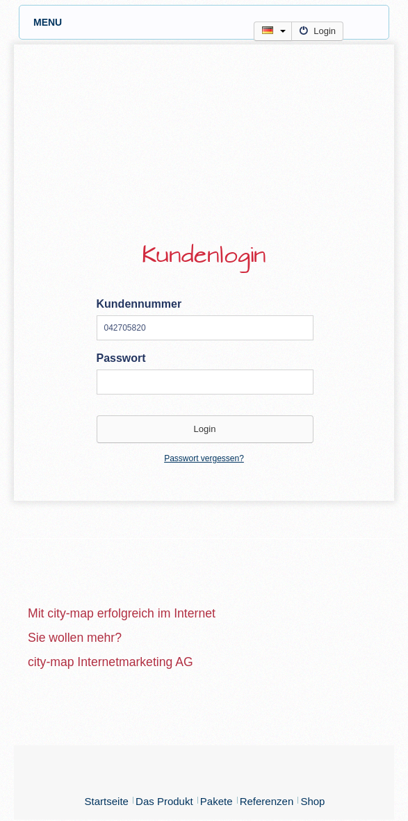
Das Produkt (164, 801)
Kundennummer (139, 304)
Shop (312, 801)
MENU (211, 22)
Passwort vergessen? (204, 458)
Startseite (107, 801)
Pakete (216, 801)
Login (317, 31)
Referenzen (267, 801)
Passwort (121, 358)
